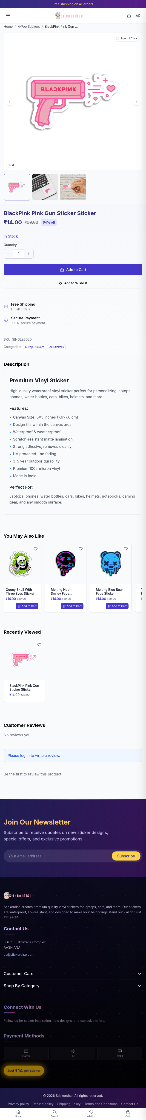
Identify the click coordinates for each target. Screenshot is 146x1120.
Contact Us (129, 1104)
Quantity (10, 245)
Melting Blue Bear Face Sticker (109, 592)
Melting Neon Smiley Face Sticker (61, 594)
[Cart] (129, 15)
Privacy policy (18, 1104)
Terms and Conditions (101, 1104)
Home (8, 26)
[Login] (138, 15)
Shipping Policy (69, 1104)
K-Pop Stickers (28, 26)
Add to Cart (73, 269)
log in (25, 755)
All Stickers (56, 347)
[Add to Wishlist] (35, 548)
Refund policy (43, 1104)
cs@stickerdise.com (19, 956)
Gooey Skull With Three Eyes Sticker (20, 592)
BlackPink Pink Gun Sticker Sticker (24, 688)
